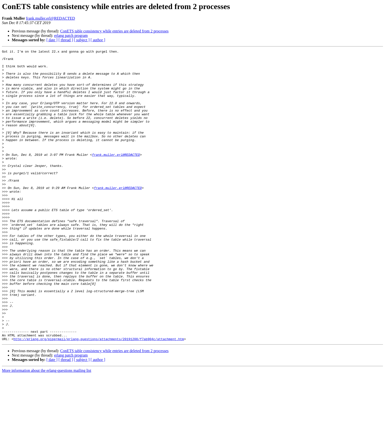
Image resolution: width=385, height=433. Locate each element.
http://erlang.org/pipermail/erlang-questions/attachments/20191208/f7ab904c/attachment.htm (99, 397)
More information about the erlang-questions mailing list (46, 429)
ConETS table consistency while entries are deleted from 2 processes (114, 31)
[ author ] (98, 40)
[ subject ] (82, 40)
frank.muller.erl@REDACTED (50, 18)
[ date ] (51, 40)
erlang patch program (71, 35)
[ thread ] (65, 40)
